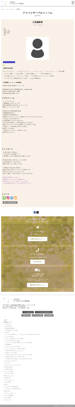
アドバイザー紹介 (9, 9)
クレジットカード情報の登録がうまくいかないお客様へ (19, 342)
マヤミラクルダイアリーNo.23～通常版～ (16, 348)
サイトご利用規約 (8, 395)
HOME (2, 9)
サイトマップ (7, 399)
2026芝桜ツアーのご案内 (12, 330)
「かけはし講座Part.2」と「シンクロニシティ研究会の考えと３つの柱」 (23, 334)
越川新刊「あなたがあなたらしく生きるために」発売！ (19, 358)
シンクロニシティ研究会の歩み (12, 388)
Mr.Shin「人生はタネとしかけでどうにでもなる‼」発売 (19, 354)
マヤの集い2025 (8, 367)
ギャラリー (7, 362)
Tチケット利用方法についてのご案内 (14, 338)
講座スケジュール (8, 375)
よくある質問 (7, 382)
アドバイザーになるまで (11, 360)
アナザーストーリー (9, 380)
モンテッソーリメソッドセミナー (13, 364)
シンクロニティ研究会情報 (11, 386)
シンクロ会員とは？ (10, 336)
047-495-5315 (37, 262)
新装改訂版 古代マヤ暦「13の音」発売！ (15, 356)
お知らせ (6, 384)
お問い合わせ (26, 315)
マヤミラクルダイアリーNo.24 (13, 346)
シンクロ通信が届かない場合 (13, 340)
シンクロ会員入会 (28, 312)
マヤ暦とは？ (8, 324)
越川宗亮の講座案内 (10, 328)
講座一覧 (7, 332)
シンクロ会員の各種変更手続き (43, 312)
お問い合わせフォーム (37, 239)
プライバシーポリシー (10, 393)
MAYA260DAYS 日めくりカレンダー (14, 350)
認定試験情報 (49, 315)
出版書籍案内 (8, 344)
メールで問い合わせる (10, 202)
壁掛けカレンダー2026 (11, 352)
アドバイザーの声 (9, 373)
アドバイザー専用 (37, 315)
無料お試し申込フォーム (37, 285)
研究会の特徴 (8, 326)
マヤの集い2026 (8, 369)
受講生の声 (7, 377)
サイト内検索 (7, 397)
